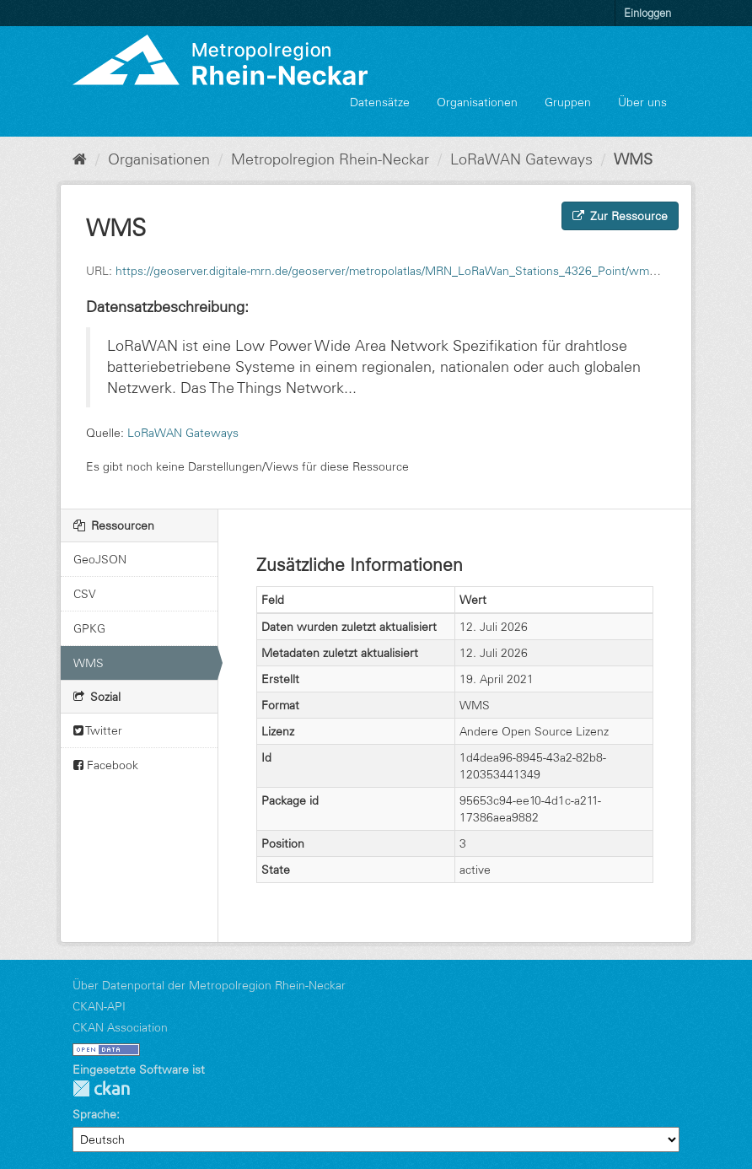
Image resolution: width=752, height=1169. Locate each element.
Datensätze (380, 102)
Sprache (94, 1114)
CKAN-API (99, 1006)
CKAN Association (120, 1027)
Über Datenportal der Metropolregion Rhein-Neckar (209, 985)
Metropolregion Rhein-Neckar (330, 159)
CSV (84, 593)
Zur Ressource (620, 216)
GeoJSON (99, 559)
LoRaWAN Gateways (521, 159)
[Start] (80, 159)
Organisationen (477, 102)
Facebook (105, 765)
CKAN (101, 1088)
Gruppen (568, 102)
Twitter (97, 730)
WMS (633, 159)
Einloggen (647, 12)
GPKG (89, 628)
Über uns (642, 102)
